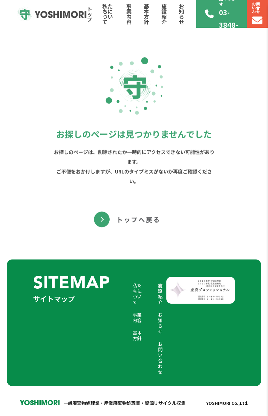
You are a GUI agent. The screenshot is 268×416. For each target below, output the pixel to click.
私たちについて (107, 13)
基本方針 (146, 13)
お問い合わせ (160, 358)
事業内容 (129, 13)
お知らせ (181, 13)
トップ (89, 14)
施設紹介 (164, 13)
